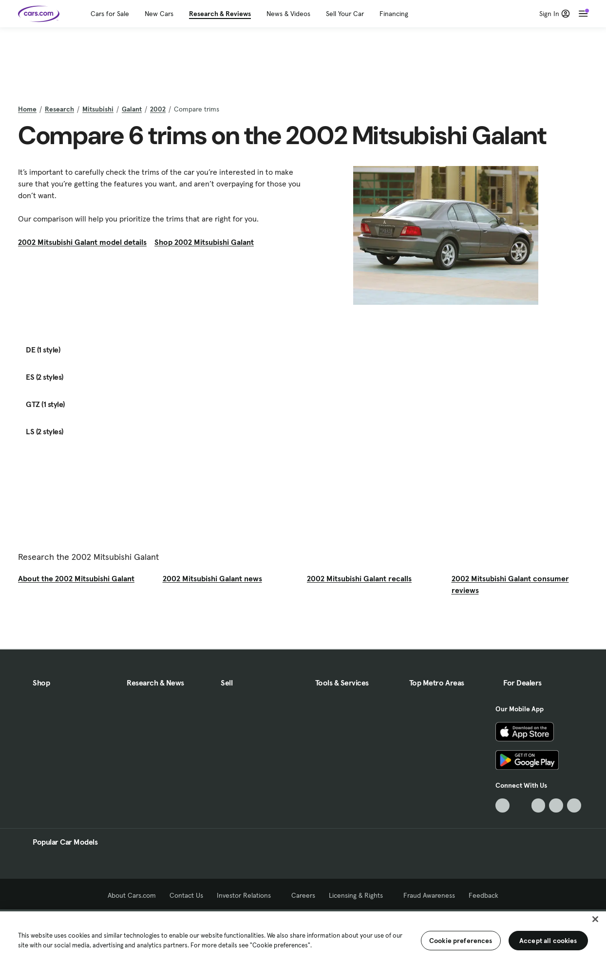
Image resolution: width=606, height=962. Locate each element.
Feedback (483, 895)
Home (27, 109)
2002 (158, 109)
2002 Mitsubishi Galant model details (82, 242)
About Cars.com (132, 895)
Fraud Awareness (429, 895)
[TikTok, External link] (502, 805)
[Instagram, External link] (556, 805)
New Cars (159, 13)
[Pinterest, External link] (574, 805)
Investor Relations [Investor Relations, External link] (247, 895)
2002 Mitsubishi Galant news (212, 578)
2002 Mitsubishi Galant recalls (359, 578)
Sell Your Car (345, 13)
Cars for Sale (110, 13)
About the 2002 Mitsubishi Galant (76, 578)
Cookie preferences (460, 940)
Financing (393, 13)
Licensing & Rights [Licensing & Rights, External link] (359, 895)
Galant (132, 109)
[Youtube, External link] (538, 805)
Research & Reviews (220, 13)
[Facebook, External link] (520, 805)
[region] (303, 935)
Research (59, 109)
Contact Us (186, 895)
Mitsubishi (98, 109)
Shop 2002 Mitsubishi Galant (204, 242)
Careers (303, 895)
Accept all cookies (548, 940)
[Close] (595, 919)
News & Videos (288, 13)
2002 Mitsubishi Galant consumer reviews (510, 584)
